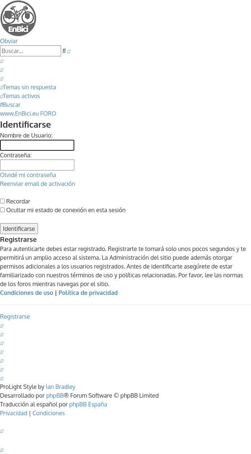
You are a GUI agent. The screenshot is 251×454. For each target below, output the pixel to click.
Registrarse (15, 316)
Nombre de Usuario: (26, 135)
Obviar (9, 41)
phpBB (55, 395)
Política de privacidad (88, 292)
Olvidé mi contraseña (28, 175)
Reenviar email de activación (37, 183)
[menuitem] (1, 60)
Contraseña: (15, 155)
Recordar (15, 201)
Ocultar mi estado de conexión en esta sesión (63, 210)
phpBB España (88, 404)
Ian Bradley (60, 386)
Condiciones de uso (26, 292)
